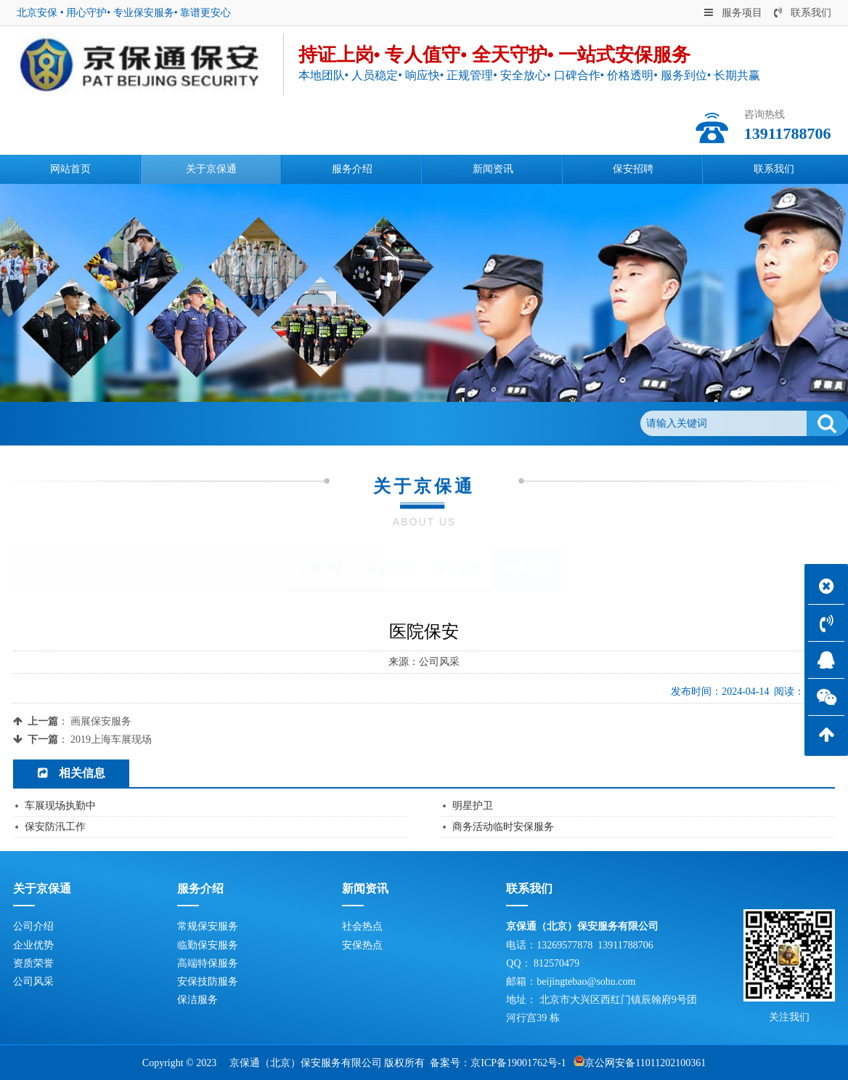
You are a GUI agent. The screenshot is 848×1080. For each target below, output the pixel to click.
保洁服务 (197, 999)
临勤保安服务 (207, 945)
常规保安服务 (207, 926)
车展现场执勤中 (60, 805)
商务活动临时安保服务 (503, 826)
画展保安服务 (100, 721)
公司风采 (186, 423)
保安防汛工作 (55, 826)
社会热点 (362, 926)
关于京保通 (127, 423)
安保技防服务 (207, 981)
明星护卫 (472, 805)
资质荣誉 (458, 568)
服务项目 (733, 12)
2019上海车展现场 (111, 739)
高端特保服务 (207, 963)
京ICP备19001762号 (514, 1062)
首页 (79, 423)
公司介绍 (321, 568)
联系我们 (802, 12)
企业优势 (390, 568)
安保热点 (362, 945)
